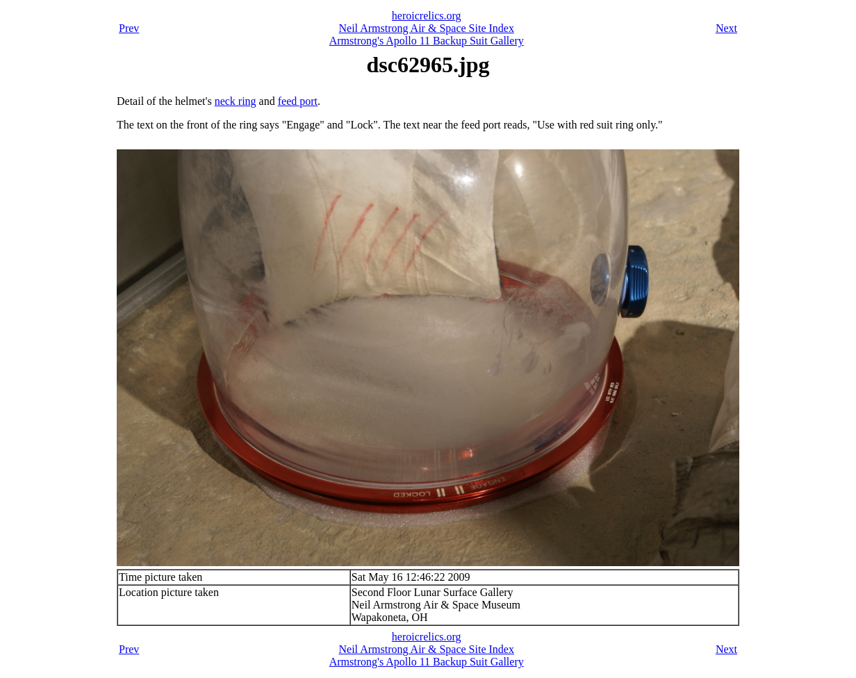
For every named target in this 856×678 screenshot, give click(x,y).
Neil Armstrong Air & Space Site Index (426, 28)
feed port (298, 101)
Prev (129, 28)
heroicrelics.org (426, 16)
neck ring (235, 101)
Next (726, 28)
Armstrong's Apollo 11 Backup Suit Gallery (426, 41)
